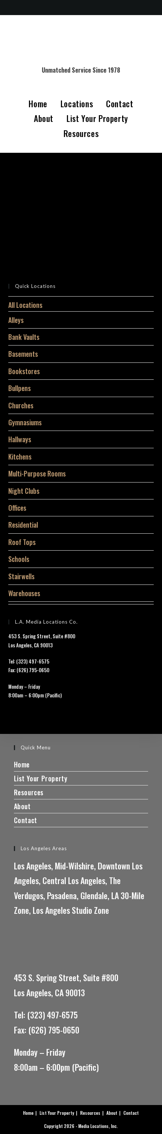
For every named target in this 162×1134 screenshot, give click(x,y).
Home (38, 103)
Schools (18, 559)
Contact (119, 103)
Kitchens (20, 456)
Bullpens (19, 388)
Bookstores (24, 371)
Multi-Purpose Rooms (37, 473)
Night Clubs (23, 491)
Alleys (16, 320)
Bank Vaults (23, 337)
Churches (20, 405)
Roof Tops (22, 542)
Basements (23, 354)
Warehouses (24, 593)
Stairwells (21, 576)
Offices (17, 508)
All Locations (25, 305)
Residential (23, 525)
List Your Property (97, 118)
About (43, 118)
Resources (81, 133)
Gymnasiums (25, 422)
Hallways (19, 439)
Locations (77, 103)
